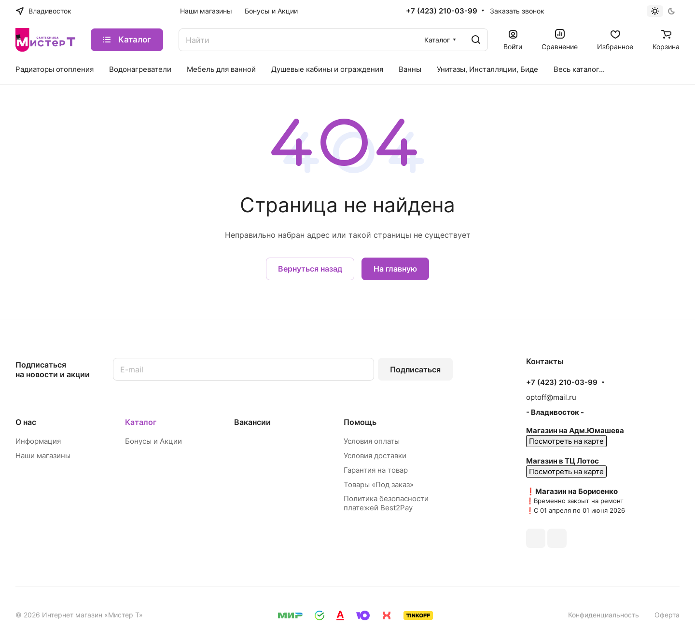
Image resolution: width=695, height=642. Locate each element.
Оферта (667, 615)
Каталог (140, 422)
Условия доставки (375, 455)
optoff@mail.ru (551, 397)
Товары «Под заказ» (379, 484)
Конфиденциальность (603, 615)
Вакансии (252, 422)
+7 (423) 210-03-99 (441, 11)
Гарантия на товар (376, 470)
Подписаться (415, 369)
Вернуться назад (310, 268)
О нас (25, 422)
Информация (38, 441)
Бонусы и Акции (153, 441)
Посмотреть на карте (566, 441)
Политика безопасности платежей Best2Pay (386, 503)
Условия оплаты (372, 441)
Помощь (360, 422)
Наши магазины (42, 455)
